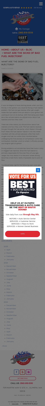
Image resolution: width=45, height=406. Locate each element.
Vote (23, 235)
